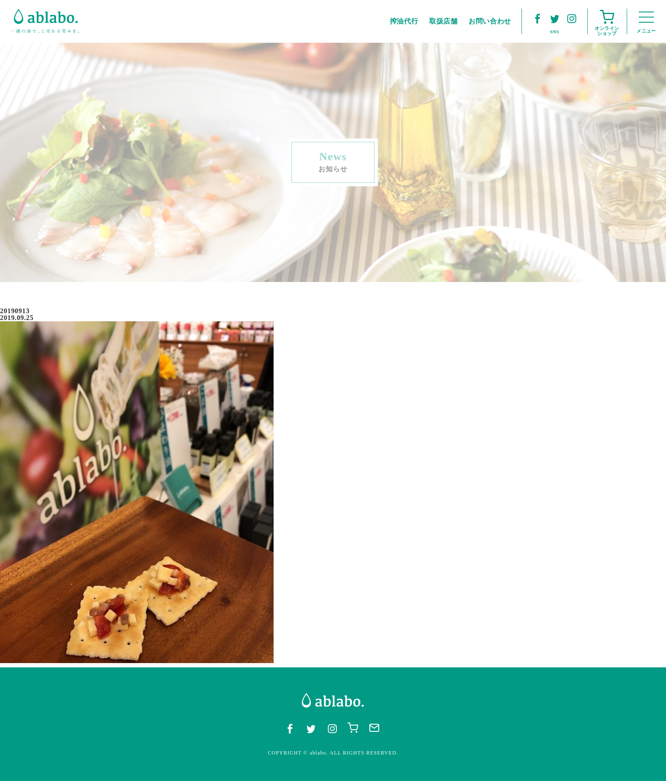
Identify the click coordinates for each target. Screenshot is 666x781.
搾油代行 (404, 21)
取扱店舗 (443, 21)
